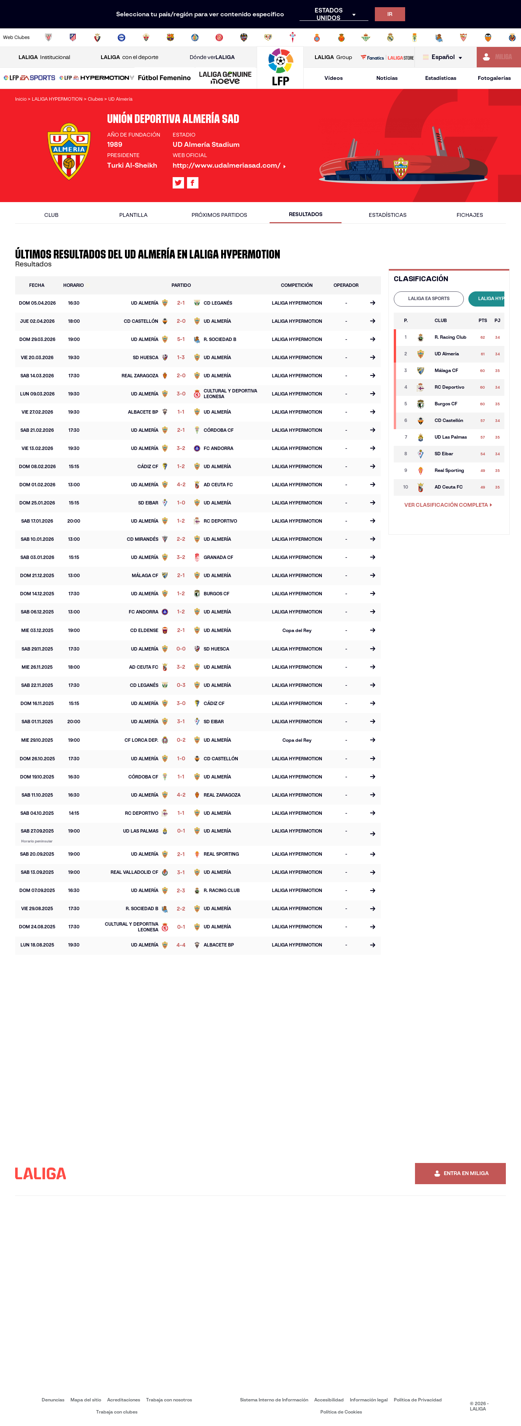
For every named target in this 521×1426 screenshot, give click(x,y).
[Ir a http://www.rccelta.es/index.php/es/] (292, 37)
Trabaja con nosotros (169, 1399)
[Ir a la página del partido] (372, 303)
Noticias (387, 78)
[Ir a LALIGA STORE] (387, 57)
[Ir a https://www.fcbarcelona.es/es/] (170, 37)
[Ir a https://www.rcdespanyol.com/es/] (317, 37)
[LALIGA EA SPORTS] (29, 78)
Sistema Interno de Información (274, 1399)
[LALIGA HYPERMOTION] (97, 78)
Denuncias (53, 1399)
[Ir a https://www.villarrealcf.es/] (512, 37)
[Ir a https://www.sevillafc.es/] (463, 37)
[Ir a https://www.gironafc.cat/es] (219, 37)
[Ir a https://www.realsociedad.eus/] (439, 37)
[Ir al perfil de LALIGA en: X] (178, 182)
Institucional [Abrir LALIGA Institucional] (44, 57)
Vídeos (333, 78)
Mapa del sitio (85, 1399)
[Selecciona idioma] (444, 57)
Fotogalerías (494, 78)
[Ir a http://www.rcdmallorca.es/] (341, 37)
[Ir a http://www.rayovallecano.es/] (268, 37)
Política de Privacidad (418, 1399)
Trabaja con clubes (116, 1411)
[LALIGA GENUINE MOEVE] (225, 78)
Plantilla (133, 215)
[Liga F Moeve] (164, 78)
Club (51, 215)
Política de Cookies (341, 1411)
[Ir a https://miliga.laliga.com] (499, 57)
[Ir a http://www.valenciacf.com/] (488, 37)
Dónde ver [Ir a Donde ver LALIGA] (212, 57)
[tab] (429, 299)
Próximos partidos (219, 215)
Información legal (369, 1399)
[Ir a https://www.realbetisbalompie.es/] (365, 37)
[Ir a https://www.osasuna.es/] (97, 37)
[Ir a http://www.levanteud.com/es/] (244, 37)
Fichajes (470, 215)
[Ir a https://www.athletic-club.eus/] (48, 37)
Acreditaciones (123, 1399)
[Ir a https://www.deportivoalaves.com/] (121, 37)
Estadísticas (440, 78)
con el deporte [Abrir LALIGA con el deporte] (129, 57)
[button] (29, 78)
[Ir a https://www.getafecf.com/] (195, 37)
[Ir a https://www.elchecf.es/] (146, 37)
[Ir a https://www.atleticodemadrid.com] (72, 37)
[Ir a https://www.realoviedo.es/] (414, 37)
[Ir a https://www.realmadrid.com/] (390, 37)
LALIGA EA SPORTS (428, 298)
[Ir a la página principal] (280, 85)
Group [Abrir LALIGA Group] (333, 57)
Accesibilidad (329, 1399)
